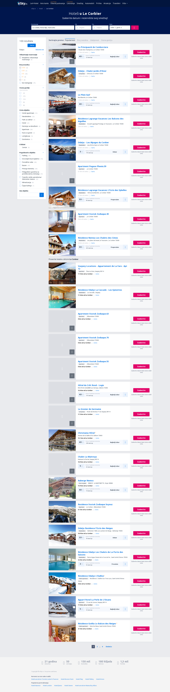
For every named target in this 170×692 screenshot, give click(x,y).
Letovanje (71, 3)
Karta (31, 45)
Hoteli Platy (79, 679)
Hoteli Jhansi (58, 685)
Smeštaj (80, 3)
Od (76, 24)
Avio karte (44, 3)
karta (93, 52)
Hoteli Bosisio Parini (67, 679)
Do (93, 24)
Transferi (116, 3)
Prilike (99, 3)
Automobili (89, 3)
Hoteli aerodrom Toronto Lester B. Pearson (44, 679)
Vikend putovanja (58, 3)
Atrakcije (107, 3)
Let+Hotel (34, 3)
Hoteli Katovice (35, 685)
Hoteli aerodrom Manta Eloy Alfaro (86, 685)
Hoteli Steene (69, 685)
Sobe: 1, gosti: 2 (116, 27)
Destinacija (34, 24)
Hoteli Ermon (100, 679)
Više (124, 3)
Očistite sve (40, 50)
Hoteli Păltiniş (89, 679)
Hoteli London (47, 685)
